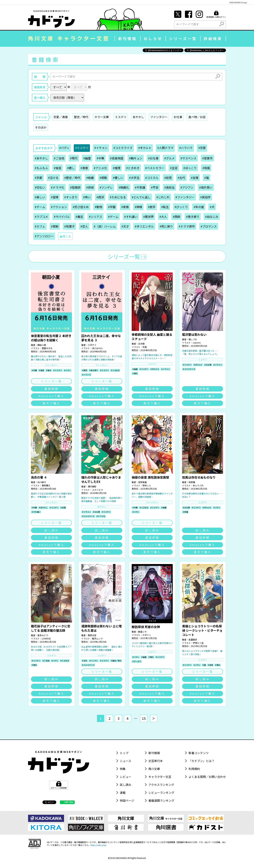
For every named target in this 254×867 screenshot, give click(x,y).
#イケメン (101, 148)
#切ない (40, 187)
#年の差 (199, 207)
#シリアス (95, 216)
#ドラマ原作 (187, 226)
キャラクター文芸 (159, 776)
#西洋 (100, 197)
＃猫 (204, 665)
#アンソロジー (44, 236)
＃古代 (84, 660)
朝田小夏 (41, 344)
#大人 (163, 216)
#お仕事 (153, 158)
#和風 (206, 168)
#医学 (151, 207)
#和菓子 (69, 226)
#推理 (116, 168)
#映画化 (124, 187)
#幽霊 (87, 158)
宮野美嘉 (142, 482)
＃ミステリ (57, 370)
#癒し (71, 168)
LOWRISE (46, 638)
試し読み (51, 530)
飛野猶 (192, 482)
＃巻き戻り (93, 370)
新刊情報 (127, 38)
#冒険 (54, 197)
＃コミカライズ (189, 369)
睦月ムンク (97, 638)
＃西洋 (84, 370)
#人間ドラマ (165, 148)
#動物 (98, 207)
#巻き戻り (192, 216)
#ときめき (132, 168)
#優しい (118, 177)
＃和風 (185, 511)
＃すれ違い (35, 511)
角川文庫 (154, 769)
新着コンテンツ (199, 753)
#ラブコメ (41, 216)
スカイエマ (97, 489)
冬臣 (144, 346)
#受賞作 (207, 158)
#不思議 (140, 187)
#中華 (100, 158)
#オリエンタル (144, 226)
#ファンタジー (184, 197)
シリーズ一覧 (183, 38)
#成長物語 (116, 158)
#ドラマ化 (57, 187)
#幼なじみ (211, 216)
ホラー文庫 (101, 117)
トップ (124, 753)
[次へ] (153, 718)
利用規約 (194, 769)
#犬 (212, 207)
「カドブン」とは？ (201, 761)
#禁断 (54, 226)
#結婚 (90, 177)
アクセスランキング (161, 784)
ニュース (125, 761)
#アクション (59, 207)
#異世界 (148, 216)
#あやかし (41, 158)
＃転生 (48, 370)
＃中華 (34, 370)
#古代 (181, 177)
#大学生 (134, 177)
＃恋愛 (63, 507)
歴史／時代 (81, 117)
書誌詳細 (51, 389)
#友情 (194, 177)
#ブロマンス (209, 226)
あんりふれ (198, 485)
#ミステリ (82, 148)
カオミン (146, 634)
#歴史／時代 (72, 177)
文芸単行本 (155, 761)
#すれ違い (130, 216)
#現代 (74, 158)
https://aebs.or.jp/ (98, 845)
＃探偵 (210, 665)
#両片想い (205, 187)
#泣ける (53, 177)
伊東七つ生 (198, 642)
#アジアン (186, 187)
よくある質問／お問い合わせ (207, 776)
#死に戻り (166, 226)
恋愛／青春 (60, 117)
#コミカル (151, 177)
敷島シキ (142, 631)
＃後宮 (41, 370)
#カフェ (40, 226)
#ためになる (118, 197)
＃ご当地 (45, 660)
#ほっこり (190, 168)
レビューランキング (161, 792)
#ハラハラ (185, 148)
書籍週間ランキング (161, 800)
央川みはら (97, 348)
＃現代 (135, 373)
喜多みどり (42, 635)
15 (144, 718)
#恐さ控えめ (81, 207)
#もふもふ (41, 168)
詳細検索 (213, 38)
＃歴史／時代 (116, 660)
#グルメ (169, 158)
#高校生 (169, 187)
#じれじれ (163, 197)
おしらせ (153, 38)
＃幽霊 (135, 369)
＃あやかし (43, 507)
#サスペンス (188, 158)
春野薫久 (46, 485)
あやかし (138, 117)
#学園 (111, 207)
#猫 (206, 177)
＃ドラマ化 (100, 516)
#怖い (87, 197)
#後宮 (57, 168)
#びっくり (181, 207)
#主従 (174, 168)
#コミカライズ (122, 148)
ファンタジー (158, 117)
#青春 (84, 168)
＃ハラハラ (86, 374)
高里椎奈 (193, 639)
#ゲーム (113, 216)
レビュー (125, 776)
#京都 (38, 177)
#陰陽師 (75, 187)
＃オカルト (154, 369)
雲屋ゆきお (47, 348)
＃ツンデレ (93, 660)
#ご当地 (59, 158)
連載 (123, 792)
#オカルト (144, 148)
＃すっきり (136, 661)
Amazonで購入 (51, 396)
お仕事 (178, 117)
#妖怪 (168, 177)
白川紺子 (41, 482)
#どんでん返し (141, 197)
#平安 (154, 187)
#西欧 (176, 216)
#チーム (40, 207)
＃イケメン (165, 369)
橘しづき (193, 339)
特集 (123, 769)
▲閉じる (65, 236)
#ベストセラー (154, 168)
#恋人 (84, 226)
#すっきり (70, 197)
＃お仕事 (207, 364)
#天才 (125, 226)
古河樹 (141, 343)
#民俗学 (205, 197)
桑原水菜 (92, 635)
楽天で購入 (51, 403)
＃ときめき (115, 370)
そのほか (40, 127)
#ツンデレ (106, 187)
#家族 (125, 207)
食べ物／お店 (197, 117)
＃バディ (67, 370)
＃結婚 (163, 507)
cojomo (197, 342)
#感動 (103, 177)
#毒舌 (79, 216)
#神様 (138, 207)
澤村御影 (92, 486)
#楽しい (40, 197)
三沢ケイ (92, 344)
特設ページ (127, 800)
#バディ (64, 148)
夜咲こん (146, 485)
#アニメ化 (100, 168)
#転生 (165, 207)
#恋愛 (202, 148)
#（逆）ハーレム (105, 226)
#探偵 (90, 187)
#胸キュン (135, 158)
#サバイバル (62, 216)
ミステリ (120, 117)
